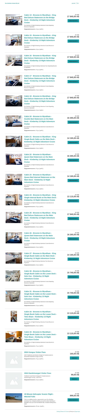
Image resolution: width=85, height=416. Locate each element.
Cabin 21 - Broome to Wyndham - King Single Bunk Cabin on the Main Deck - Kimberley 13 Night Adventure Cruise (40, 139)
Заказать (74, 358)
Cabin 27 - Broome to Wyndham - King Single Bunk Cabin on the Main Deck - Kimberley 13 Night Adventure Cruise (40, 255)
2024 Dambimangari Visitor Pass (37, 373)
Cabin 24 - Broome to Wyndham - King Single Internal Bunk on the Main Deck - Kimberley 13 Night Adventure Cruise (40, 197)
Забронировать (73, 20)
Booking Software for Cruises (63, 411)
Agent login (77, 411)
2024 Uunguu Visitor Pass (35, 352)
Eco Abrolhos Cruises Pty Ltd (12, 3)
